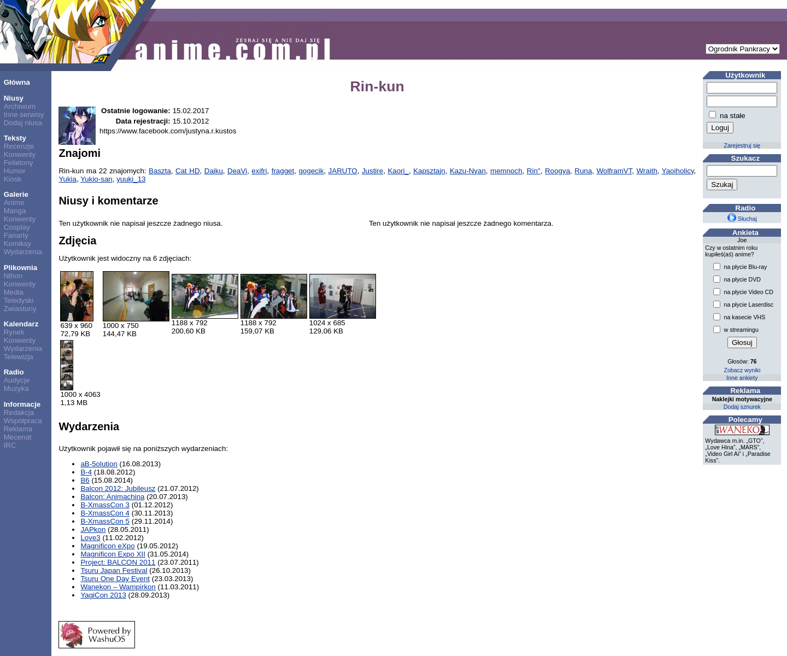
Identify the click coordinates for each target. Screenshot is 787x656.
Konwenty (20, 154)
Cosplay (17, 227)
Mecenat (18, 437)
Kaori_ (398, 171)
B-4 (86, 472)
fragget (283, 171)
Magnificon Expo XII (112, 554)
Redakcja (19, 412)
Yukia (67, 179)
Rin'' (534, 171)
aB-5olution (98, 464)
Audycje (17, 380)
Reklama (18, 429)
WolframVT (614, 171)
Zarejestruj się (742, 145)
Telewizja (18, 357)
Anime (14, 202)
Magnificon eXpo (107, 546)
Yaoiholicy (678, 171)
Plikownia (20, 267)
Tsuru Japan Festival (113, 570)
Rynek (14, 332)
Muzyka (16, 388)
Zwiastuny (20, 308)
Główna (17, 82)
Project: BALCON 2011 (117, 562)
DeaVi (237, 171)
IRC (10, 445)
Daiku (213, 171)
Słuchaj (742, 218)
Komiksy (17, 243)
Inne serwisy (24, 114)
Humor (15, 171)
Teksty (15, 138)
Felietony (18, 163)
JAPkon (92, 529)
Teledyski (19, 300)
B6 (84, 480)
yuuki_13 (130, 179)
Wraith (647, 171)
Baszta (160, 171)
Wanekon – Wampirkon (118, 587)
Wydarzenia (23, 252)
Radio (14, 372)
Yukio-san (96, 179)
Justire (372, 171)
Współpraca (23, 421)
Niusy (14, 98)
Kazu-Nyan (468, 171)
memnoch (506, 171)
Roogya (557, 171)
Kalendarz (21, 324)
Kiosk (13, 179)
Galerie (16, 194)
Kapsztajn (429, 171)
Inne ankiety (741, 377)
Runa (583, 171)
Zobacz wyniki (742, 370)
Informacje (22, 404)
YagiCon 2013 (103, 595)
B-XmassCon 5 (105, 521)
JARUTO (342, 171)
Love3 (90, 538)
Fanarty (16, 235)
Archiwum (20, 106)
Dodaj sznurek (742, 406)
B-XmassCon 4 (105, 513)
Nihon (13, 276)
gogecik (311, 171)
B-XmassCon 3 (105, 505)
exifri (259, 171)
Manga (15, 211)
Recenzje (19, 146)
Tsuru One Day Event (115, 579)
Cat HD (187, 171)
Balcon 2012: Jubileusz (117, 488)
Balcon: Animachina (112, 497)
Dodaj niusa (23, 123)
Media (14, 292)
